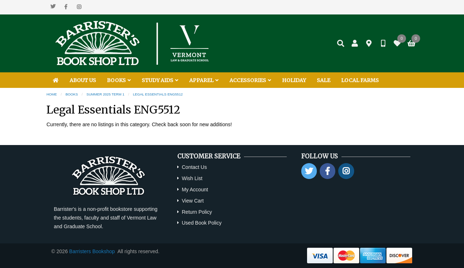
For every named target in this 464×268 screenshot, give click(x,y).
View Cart (192, 201)
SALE (323, 80)
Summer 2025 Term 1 (106, 94)
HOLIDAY (294, 80)
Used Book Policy (201, 223)
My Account (195, 189)
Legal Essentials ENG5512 (158, 94)
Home (51, 94)
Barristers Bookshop (92, 251)
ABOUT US (83, 80)
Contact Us (194, 167)
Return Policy (197, 212)
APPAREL (204, 80)
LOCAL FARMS (360, 80)
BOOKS (119, 80)
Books (72, 94)
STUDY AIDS (160, 80)
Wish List (192, 178)
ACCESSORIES (250, 80)
